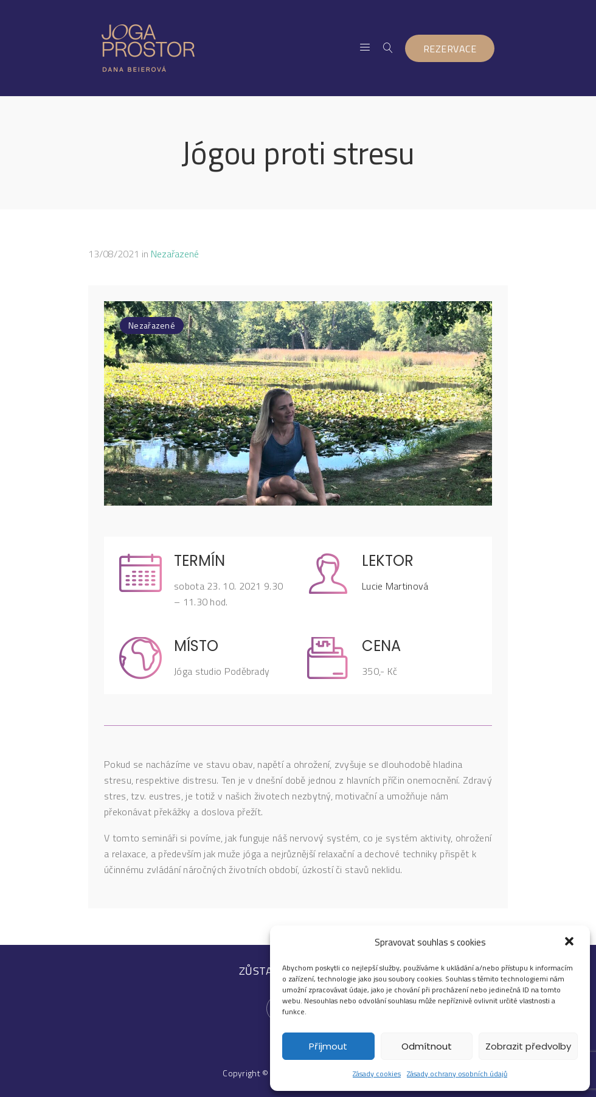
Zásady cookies (377, 1073)
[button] (570, 942)
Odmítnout (426, 1046)
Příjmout (328, 1046)
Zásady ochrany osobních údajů (457, 1073)
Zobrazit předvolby (528, 1046)
